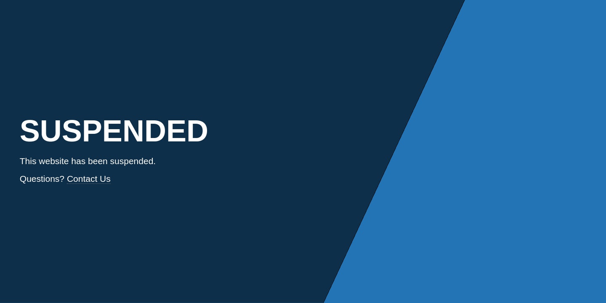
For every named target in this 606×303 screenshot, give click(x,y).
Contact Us (89, 178)
